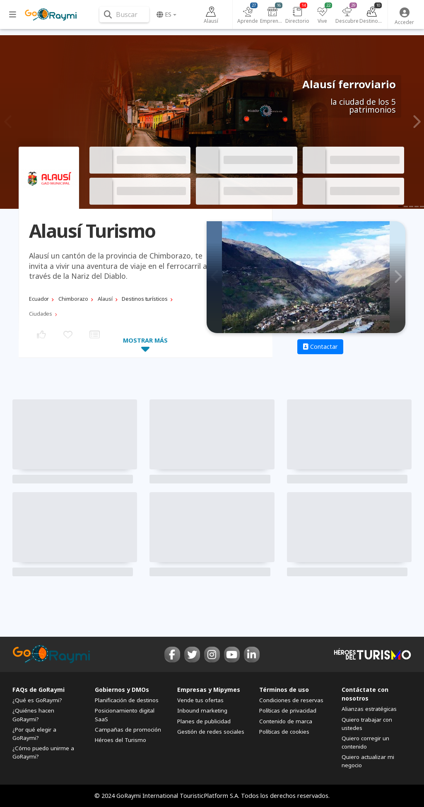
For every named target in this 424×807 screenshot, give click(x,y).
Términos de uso (284, 689)
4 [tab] (308, 328)
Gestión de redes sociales (210, 731)
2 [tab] (298, 328)
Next (415, 122)
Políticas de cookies (284, 731)
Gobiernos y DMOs (122, 689)
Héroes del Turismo (120, 740)
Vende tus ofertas (200, 700)
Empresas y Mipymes (208, 689)
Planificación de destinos (127, 700)
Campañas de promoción (128, 729)
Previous (8, 122)
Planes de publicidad (204, 721)
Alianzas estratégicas (369, 709)
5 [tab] (313, 328)
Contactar (320, 346)
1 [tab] (293, 328)
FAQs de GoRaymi (38, 689)
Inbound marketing (202, 710)
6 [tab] (318, 328)
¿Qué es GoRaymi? (37, 700)
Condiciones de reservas (291, 700)
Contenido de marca (285, 721)
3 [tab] (303, 328)
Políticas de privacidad (287, 710)
